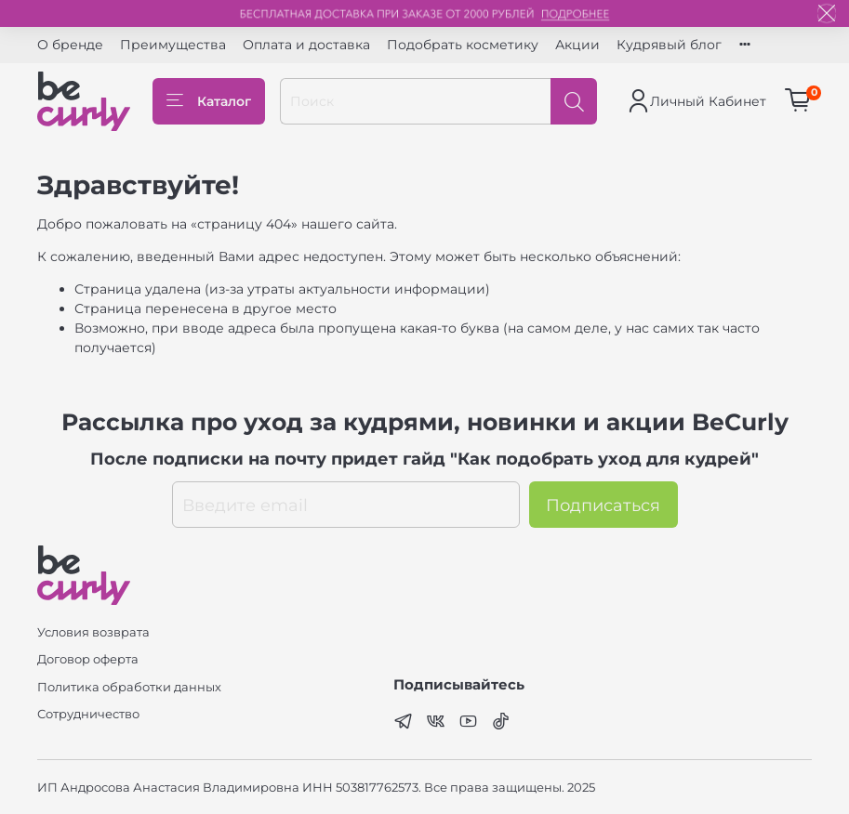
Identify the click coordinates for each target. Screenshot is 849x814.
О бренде (70, 44)
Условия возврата (93, 632)
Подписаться (603, 505)
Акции (577, 44)
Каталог (208, 101)
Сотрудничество (88, 714)
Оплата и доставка (306, 44)
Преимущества (173, 44)
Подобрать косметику (462, 44)
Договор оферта (88, 659)
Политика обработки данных (129, 687)
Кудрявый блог (669, 44)
